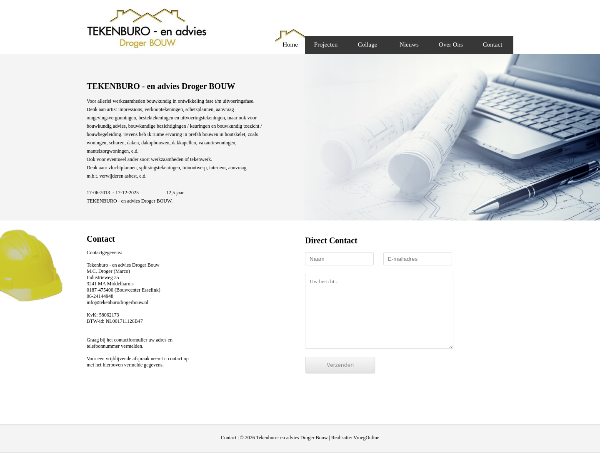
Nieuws (409, 44)
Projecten (326, 44)
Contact (492, 44)
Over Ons (451, 44)
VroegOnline (366, 438)
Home (290, 44)
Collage (368, 44)
